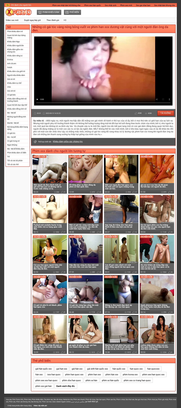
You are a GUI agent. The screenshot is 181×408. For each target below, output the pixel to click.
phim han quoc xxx (74, 374)
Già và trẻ (11, 79)
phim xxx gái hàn (43, 386)
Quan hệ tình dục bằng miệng (16, 36)
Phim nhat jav (152, 399)
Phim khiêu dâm (37, 399)
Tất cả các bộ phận (15, 160)
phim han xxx (94, 374)
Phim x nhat (120, 399)
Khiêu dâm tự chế (14, 83)
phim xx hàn (91, 380)
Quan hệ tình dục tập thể (17, 105)
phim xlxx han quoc (71, 380)
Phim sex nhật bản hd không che (66, 5)
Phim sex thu (111, 399)
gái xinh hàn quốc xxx (97, 368)
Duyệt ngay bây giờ (32, 20)
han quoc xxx (136, 368)
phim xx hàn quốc (110, 380)
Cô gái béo (11, 95)
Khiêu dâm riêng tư (14, 56)
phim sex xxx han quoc (46, 380)
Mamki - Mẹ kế (13, 123)
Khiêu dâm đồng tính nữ (17, 109)
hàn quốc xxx (119, 368)
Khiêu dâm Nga (13, 42)
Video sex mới (12, 20)
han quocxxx (153, 368)
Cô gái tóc (11, 133)
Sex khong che (36, 402)
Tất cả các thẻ (13, 164)
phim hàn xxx (111, 374)
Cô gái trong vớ (13, 141)
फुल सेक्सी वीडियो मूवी (91, 402)
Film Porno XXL (17, 399)
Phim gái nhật (163, 399)
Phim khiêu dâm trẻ (15, 31)
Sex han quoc (101, 399)
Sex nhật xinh (110, 5)
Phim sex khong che (23, 402)
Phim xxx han (47, 402)
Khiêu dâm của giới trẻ (16, 71)
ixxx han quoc (54, 374)
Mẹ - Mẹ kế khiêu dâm (15, 149)
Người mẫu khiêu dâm (16, 75)
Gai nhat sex (130, 399)
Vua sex (9, 399)
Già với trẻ (11, 91)
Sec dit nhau (58, 399)
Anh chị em (11, 63)
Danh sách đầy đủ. (65, 386)
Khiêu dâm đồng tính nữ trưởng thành (17, 100)
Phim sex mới (126, 5)
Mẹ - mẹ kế (11, 137)
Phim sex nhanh (79, 399)
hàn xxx (39, 374)
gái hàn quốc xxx (43, 368)
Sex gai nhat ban (143, 5)
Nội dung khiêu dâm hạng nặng (17, 128)
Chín (9, 87)
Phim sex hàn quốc (92, 5)
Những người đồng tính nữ (16, 118)
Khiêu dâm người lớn (15, 45)
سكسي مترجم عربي (78, 402)
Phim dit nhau (90, 399)
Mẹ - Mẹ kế (11, 113)
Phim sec (12, 402)
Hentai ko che (68, 399)
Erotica (10, 60)
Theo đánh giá (53, 20)
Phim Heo (27, 399)
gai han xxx (61, 368)
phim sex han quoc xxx (153, 374)
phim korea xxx (130, 374)
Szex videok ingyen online (61, 402)
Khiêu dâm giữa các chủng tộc (15, 50)
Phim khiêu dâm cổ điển (16, 153)
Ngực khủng (12, 145)
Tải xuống (165, 113)
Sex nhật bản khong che (164, 5)
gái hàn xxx (77, 368)
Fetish (9, 67)
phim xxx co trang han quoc (137, 380)
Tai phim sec (48, 399)
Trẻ (8, 157)
